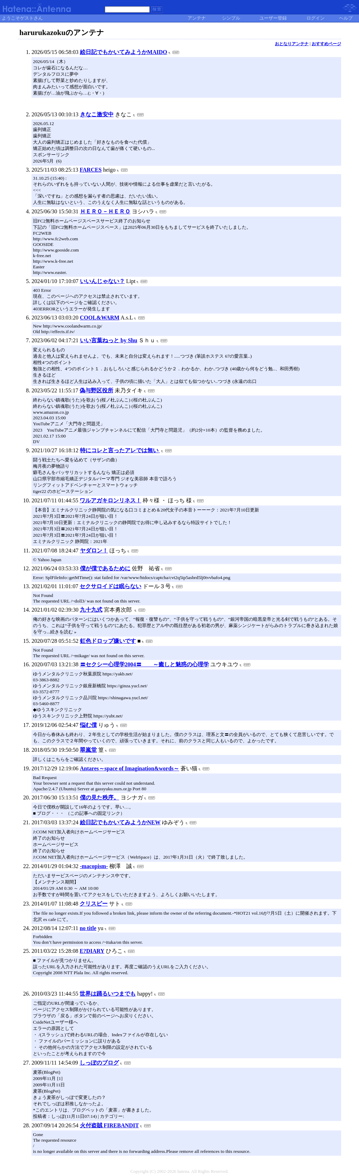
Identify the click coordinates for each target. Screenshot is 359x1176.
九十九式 (91, 610)
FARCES (91, 170)
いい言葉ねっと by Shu (108, 340)
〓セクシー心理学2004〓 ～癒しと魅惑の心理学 (144, 664)
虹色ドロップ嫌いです (108, 641)
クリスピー (94, 904)
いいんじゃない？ (102, 281)
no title (88, 928)
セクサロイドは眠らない (110, 586)
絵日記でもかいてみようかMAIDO (123, 52)
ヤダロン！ (94, 550)
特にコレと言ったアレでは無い (120, 450)
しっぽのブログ (99, 1063)
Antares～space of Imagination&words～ (129, 768)
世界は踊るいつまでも (108, 994)
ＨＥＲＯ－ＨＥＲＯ (105, 211)
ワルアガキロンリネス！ (110, 500)
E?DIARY (92, 951)
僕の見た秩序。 (99, 797)
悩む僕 (88, 725)
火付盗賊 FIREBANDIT (109, 1125)
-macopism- (94, 866)
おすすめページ (326, 43)
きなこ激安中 (97, 114)
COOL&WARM (100, 318)
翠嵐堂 (88, 750)
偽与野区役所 (96, 390)
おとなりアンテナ (292, 43)
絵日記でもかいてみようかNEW (120, 822)
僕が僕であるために (105, 568)
